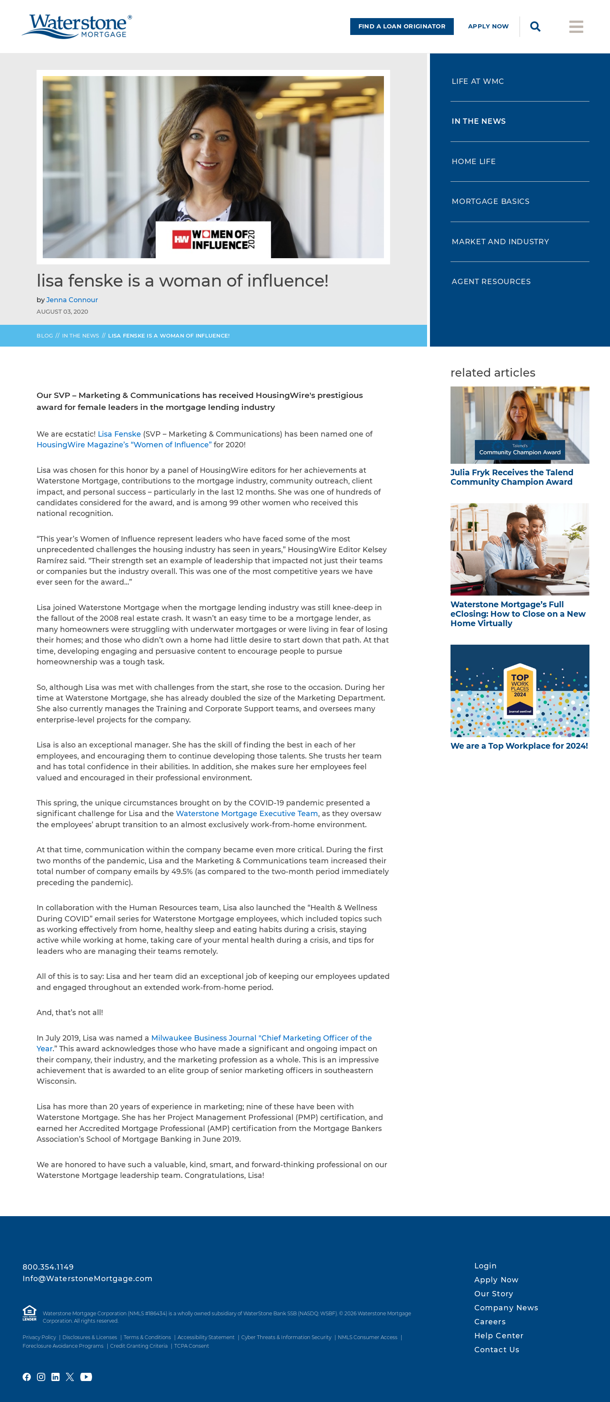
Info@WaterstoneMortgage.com (88, 1278)
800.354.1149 (48, 1267)
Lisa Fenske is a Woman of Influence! (169, 336)
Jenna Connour (72, 300)
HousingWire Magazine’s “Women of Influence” (124, 444)
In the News (80, 336)
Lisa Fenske (119, 434)
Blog (45, 336)
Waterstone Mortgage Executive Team (247, 813)
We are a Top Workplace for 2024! (519, 746)
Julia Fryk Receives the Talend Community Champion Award (512, 477)
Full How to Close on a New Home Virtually (518, 613)
